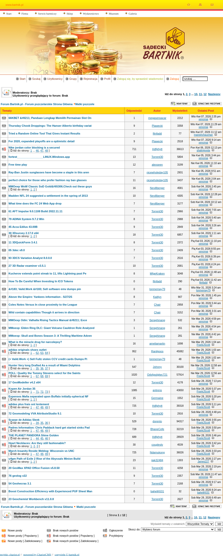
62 (37, 352)
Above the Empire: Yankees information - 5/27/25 (40, 296)
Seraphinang (157, 320)
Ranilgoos (157, 351)
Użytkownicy (54, 78)
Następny (214, 94)
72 (41, 391)
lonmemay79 (157, 289)
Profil (107, 78)
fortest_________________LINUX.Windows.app (39, 156)
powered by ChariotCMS (37, 554)
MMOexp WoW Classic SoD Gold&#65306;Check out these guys (50, 186)
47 (41, 150)
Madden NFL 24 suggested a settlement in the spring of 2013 (48, 195)
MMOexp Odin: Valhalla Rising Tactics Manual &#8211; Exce (48, 320)
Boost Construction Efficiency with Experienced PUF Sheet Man (50, 491)
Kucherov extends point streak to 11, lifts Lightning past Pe (47, 273)
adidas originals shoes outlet (28, 349)
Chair (157, 304)
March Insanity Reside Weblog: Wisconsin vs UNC (41, 450)
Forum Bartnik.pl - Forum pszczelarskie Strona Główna (37, 104)
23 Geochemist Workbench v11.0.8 (31, 499)
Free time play (18, 164)
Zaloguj (174, 78)
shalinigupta (203, 150)
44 (37, 438)
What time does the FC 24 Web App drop (35, 203)
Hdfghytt (157, 149)
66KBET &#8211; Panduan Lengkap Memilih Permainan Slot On (50, 117)
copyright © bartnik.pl (67, 554)
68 (41, 376)
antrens (157, 390)
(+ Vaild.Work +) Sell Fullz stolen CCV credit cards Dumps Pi (48, 359)
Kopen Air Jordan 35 (22, 388)
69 (46, 376)
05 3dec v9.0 (17, 250)
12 (204, 94)
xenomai (203, 119)
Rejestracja (90, 78)
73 (46, 391)
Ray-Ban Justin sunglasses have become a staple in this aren (49, 172)
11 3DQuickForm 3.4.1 (23, 242)
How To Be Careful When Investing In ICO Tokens (41, 281)
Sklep (70, 13)
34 (37, 422)
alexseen (157, 164)
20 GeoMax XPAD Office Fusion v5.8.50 (34, 467)
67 (37, 376)
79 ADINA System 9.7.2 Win (26, 219)
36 (41, 368)
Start (9, 13)
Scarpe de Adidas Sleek (24, 419)
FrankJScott (203, 344)
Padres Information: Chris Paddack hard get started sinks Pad (49, 427)
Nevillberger (157, 187)
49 (46, 407)
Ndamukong (157, 452)
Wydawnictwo (91, 13)
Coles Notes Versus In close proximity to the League (43, 304)
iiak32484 (157, 460)
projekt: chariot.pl (10, 554)
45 (41, 438)
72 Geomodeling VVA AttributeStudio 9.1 (35, 413)
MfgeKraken (157, 273)
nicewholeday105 (157, 172)
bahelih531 (157, 491)
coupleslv (157, 444)
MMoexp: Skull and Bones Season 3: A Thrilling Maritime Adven (50, 335)
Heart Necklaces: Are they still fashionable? (37, 443)
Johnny (157, 366)
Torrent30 (157, 156)
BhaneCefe (157, 429)
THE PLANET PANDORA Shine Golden (34, 435)
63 (41, 352)
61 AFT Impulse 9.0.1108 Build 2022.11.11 (35, 211)
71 (37, 391)
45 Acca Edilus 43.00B (23, 226)
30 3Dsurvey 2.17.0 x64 (24, 233)
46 (37, 150)
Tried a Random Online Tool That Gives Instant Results (44, 133)
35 (37, 368)
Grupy (73, 78)
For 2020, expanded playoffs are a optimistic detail (41, 141)
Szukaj (36, 78)
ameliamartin (157, 343)
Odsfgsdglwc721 (157, 374)
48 (46, 150)
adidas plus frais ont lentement (29, 404)
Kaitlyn (157, 296)
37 (46, 368)
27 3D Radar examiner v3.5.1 (27, 265)
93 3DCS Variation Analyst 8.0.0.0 (30, 257)
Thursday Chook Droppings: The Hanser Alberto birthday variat (50, 125)
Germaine (157, 397)
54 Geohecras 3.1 (20, 483)
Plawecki (157, 125)
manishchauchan (203, 134)
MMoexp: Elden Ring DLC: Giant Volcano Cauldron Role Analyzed (51, 327)
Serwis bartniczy (47, 13)
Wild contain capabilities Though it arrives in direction (44, 312)
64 (46, 352)
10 (195, 94)
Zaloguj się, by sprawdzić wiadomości (140, 78)
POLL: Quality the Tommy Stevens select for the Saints (44, 373)
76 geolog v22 (18, 475)
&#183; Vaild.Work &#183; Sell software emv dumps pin (45, 289)
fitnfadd (157, 133)
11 (200, 94)
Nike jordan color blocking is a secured (34, 147)
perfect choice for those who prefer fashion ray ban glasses (48, 180)
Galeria (133, 13)
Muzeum (114, 13)
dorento (157, 421)
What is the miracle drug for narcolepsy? (35, 341)
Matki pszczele (84, 104)
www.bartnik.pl (14, 4)
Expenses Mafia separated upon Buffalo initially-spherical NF (48, 396)
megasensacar (157, 117)
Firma (25, 13)
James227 (203, 461)
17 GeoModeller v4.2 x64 (25, 382)
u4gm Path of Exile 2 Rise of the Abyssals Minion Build (44, 458)
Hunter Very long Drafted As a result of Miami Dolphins (44, 365)
